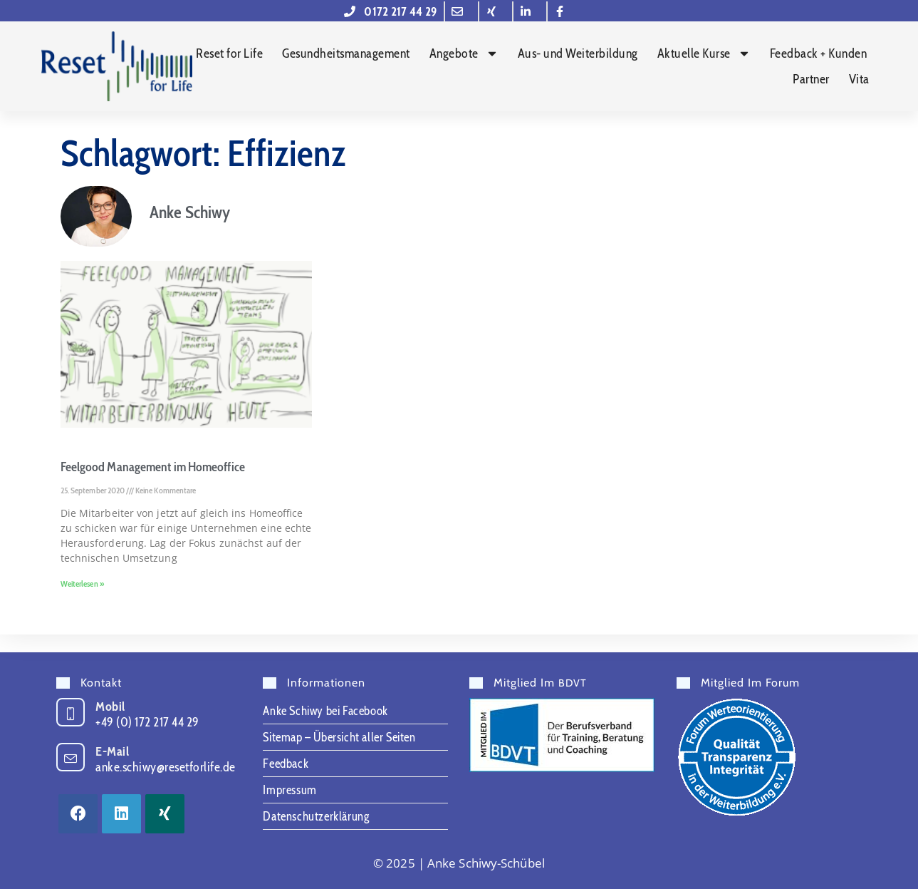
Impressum (289, 790)
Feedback (285, 763)
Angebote (464, 54)
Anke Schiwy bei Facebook (325, 711)
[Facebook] (78, 813)
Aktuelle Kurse (704, 54)
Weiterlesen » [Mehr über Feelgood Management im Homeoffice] (82, 600)
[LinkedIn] (121, 813)
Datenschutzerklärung (316, 816)
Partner (811, 80)
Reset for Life (229, 54)
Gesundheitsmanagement (346, 54)
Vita (859, 80)
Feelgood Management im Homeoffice (153, 485)
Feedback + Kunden (818, 54)
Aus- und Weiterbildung (578, 54)
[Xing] (164, 813)
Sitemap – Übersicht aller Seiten (339, 737)
